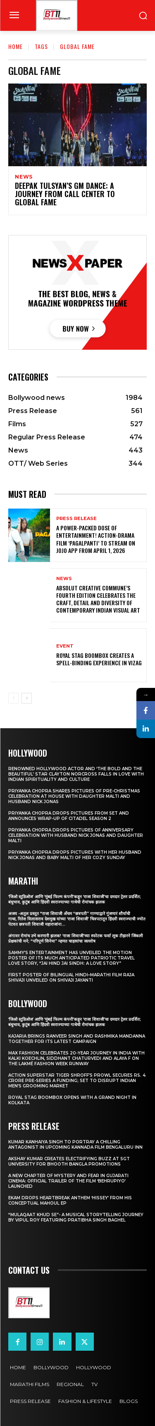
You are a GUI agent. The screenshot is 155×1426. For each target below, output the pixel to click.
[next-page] (26, 698)
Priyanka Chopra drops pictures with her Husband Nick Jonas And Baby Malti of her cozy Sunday (74, 855)
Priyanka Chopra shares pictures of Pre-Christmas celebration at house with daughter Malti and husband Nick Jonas (74, 796)
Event (65, 646)
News (24, 176)
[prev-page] (13, 698)
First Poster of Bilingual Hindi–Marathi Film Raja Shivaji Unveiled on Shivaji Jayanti (71, 977)
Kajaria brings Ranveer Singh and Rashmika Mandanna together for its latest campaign (76, 1039)
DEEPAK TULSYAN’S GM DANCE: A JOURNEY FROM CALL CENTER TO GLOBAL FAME (65, 193)
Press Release (76, 518)
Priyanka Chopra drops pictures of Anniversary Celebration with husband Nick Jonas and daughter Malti (75, 835)
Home (15, 46)
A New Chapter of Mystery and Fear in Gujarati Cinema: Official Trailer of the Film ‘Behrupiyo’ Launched (68, 1181)
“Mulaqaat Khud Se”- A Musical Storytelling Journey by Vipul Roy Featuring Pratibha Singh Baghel (75, 1217)
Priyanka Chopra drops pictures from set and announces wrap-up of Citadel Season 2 (68, 816)
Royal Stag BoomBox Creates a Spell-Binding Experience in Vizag (99, 659)
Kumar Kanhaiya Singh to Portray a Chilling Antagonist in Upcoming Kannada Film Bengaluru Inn (75, 1144)
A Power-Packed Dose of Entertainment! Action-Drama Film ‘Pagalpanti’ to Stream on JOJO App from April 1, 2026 (95, 539)
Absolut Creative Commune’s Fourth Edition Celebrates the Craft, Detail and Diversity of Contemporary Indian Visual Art (98, 599)
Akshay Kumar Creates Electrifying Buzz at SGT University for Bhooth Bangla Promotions (69, 1161)
